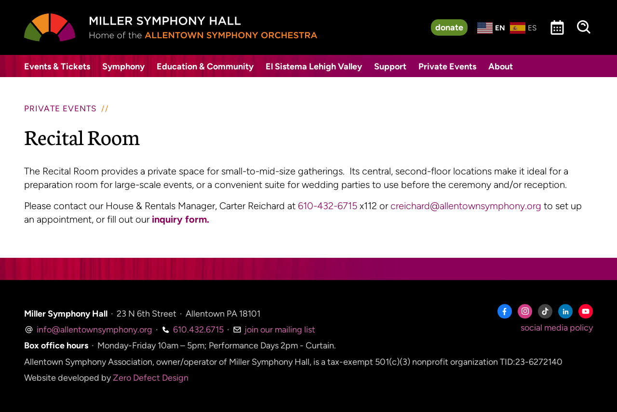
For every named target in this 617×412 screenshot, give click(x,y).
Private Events (447, 66)
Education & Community (205, 66)
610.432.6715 (192, 329)
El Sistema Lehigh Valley (314, 66)
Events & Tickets (57, 66)
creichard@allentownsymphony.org (465, 206)
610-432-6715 (327, 206)
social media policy (557, 327)
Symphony (123, 66)
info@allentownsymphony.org (88, 329)
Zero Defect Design (150, 377)
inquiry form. (180, 219)
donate (449, 27)
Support (390, 66)
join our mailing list (274, 329)
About (500, 66)
